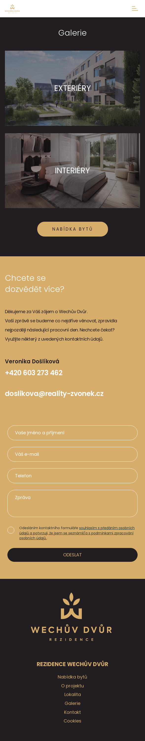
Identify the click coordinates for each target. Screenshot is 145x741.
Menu (135, 8)
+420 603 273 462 (33, 372)
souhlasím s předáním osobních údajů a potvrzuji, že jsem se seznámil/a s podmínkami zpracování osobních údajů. (77, 533)
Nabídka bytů (72, 229)
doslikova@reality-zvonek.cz (54, 393)
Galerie (72, 703)
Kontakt (72, 712)
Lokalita (72, 694)
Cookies (72, 721)
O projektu (72, 686)
